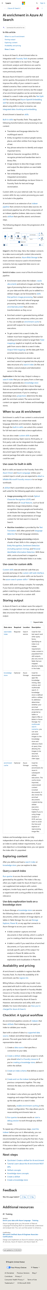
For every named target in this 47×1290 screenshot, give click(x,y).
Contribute (8, 1276)
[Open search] (37, 3)
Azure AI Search (14, 8)
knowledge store (31, 382)
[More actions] (42, 8)
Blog (33, 1273)
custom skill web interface (33, 573)
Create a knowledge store (17, 1180)
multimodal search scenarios (36, 726)
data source (19, 1047)
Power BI (13, 923)
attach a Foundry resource (27, 1059)
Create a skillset (13, 1056)
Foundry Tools (22, 58)
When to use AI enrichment (14, 36)
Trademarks (9, 1283)
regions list (23, 978)
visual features (26, 502)
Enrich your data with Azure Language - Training (20, 1220)
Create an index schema (17, 1070)
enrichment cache (31, 321)
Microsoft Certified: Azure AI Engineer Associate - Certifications (21, 1235)
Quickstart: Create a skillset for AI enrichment (25, 1160)
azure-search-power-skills (16, 579)
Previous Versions (23, 1273)
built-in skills (18, 427)
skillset (10, 216)
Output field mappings (16, 349)
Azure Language (23, 473)
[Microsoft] (23, 3)
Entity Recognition (14, 545)
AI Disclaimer (9, 1273)
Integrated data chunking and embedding (19, 109)
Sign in (42, 3)
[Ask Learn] (38, 8)
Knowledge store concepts (18, 1173)
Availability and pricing (13, 45)
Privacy (17, 1276)
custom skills (24, 435)
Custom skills (8, 569)
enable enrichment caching (28, 1105)
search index (28, 364)
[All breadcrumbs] (5, 8)
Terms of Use (32, 1279)
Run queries (8, 876)
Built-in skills (8, 119)
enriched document (15, 306)
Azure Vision (8, 473)
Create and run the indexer (18, 1079)
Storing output (10, 39)
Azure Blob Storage (29, 257)
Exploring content (11, 42)
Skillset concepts (14, 1170)
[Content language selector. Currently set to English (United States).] (15, 1262)
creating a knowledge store (24, 1062)
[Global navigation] (2, 3)
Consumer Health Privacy (14, 1279)
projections (21, 396)
